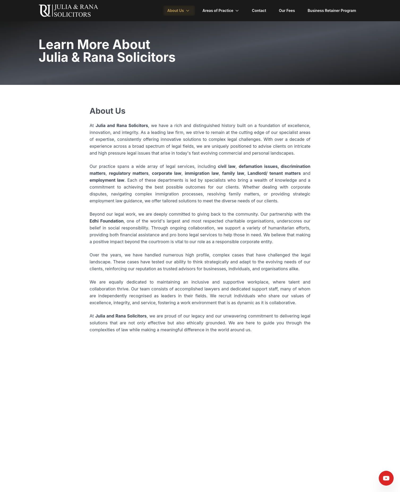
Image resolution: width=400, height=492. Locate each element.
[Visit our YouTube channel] (386, 478)
